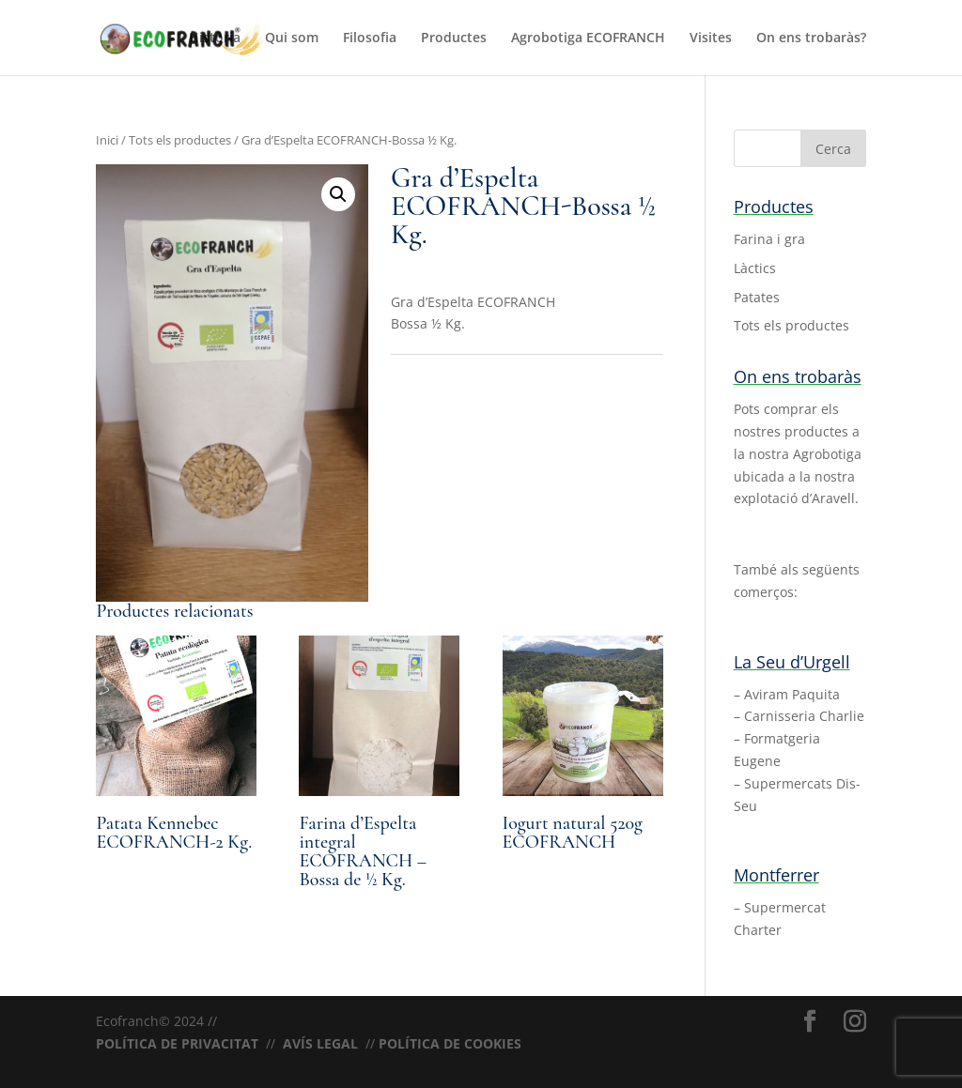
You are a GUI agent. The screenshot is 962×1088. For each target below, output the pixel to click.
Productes (454, 38)
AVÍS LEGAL (320, 1043)
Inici (107, 139)
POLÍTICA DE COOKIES (450, 1043)
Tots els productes (180, 139)
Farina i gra (769, 239)
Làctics (755, 268)
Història (214, 38)
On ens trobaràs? (811, 38)
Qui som (291, 38)
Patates (757, 297)
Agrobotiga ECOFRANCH (588, 38)
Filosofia (369, 38)
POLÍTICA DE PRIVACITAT (177, 1043)
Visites (711, 38)
